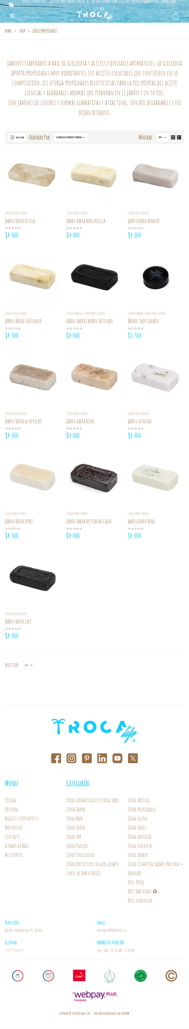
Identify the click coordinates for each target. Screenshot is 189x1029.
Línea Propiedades (16, 213)
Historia (11, 809)
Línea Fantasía (140, 836)
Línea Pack (74, 818)
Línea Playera (77, 845)
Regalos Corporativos (22, 818)
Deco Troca (136, 882)
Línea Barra (75, 809)
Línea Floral (137, 818)
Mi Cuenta (13, 855)
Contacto (12, 836)
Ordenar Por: (40, 137)
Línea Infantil (140, 845)
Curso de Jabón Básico (83, 873)
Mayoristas (13, 827)
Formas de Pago (17, 845)
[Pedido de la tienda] (71, 137)
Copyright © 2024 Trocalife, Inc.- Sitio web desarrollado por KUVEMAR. (94, 1013)
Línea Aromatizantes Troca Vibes (92, 800)
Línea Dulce (137, 827)
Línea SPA (73, 836)
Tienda (10, 800)
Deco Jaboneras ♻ (143, 891)
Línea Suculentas (80, 855)
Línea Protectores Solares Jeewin (92, 864)
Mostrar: (146, 137)
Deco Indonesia (140, 900)
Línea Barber (74, 313)
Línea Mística (139, 800)
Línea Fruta (75, 827)
